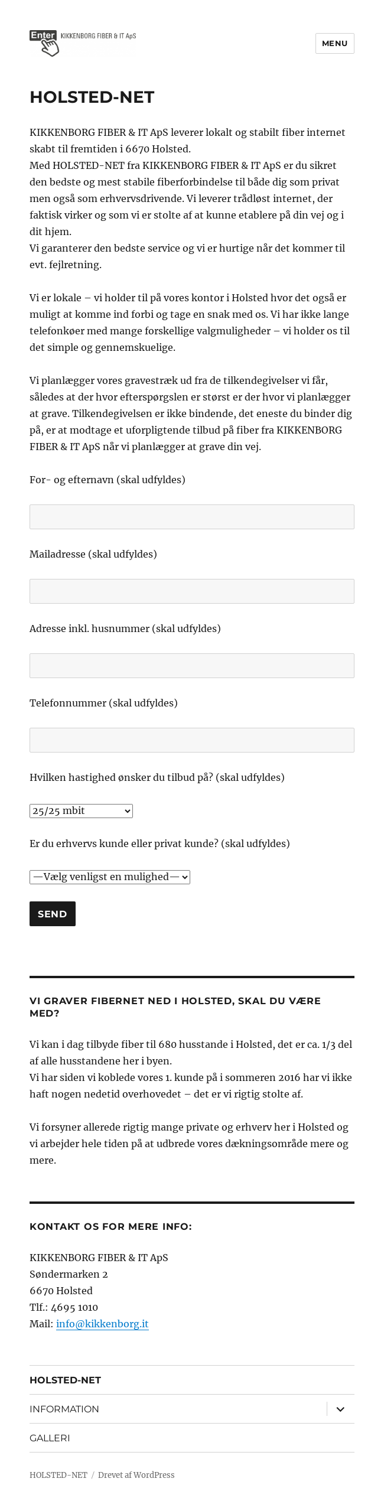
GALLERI (50, 1438)
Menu (335, 43)
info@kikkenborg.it (102, 1324)
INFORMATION (64, 1409)
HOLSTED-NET (65, 1380)
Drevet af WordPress (136, 1475)
